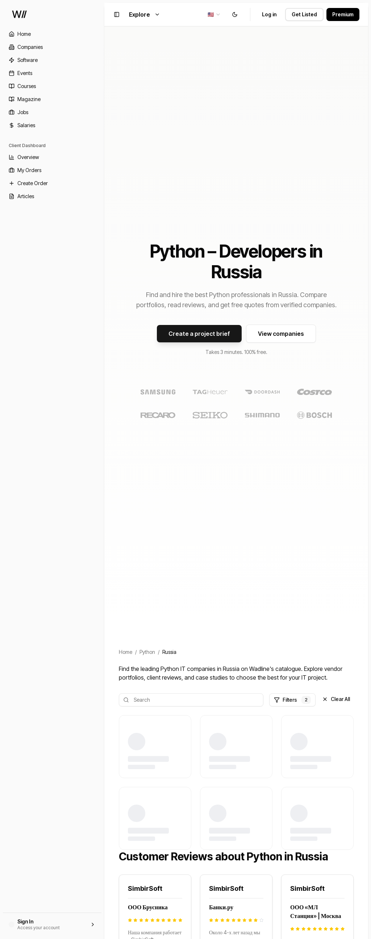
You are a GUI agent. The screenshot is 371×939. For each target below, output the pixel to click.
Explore (144, 14)
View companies (281, 333)
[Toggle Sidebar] (104, 469)
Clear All (336, 699)
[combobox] (214, 14)
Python (147, 652)
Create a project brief (199, 333)
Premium (343, 14)
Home (125, 652)
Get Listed (304, 14)
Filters (292, 700)
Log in (269, 14)
